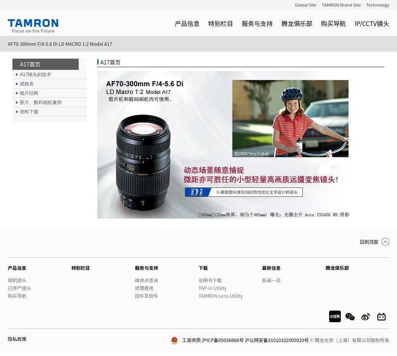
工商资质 (186, 340)
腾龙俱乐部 (296, 23)
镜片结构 (29, 93)
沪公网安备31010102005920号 (277, 340)
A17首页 (30, 64)
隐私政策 (17, 338)
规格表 (27, 84)
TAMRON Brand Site (341, 5)
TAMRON (33, 26)
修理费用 (144, 288)
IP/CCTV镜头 (371, 23)
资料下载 (29, 112)
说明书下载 (210, 280)
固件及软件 (146, 295)
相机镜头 (17, 280)
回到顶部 (369, 241)
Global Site (305, 5)
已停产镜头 (19, 288)
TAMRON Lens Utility (220, 295)
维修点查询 (146, 280)
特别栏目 (220, 23)
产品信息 (187, 23)
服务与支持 (257, 23)
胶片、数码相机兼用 (41, 102)
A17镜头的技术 (35, 74)
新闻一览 (271, 280)
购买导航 (333, 23)
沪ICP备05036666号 (223, 340)
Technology (377, 5)
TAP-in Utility (212, 288)
